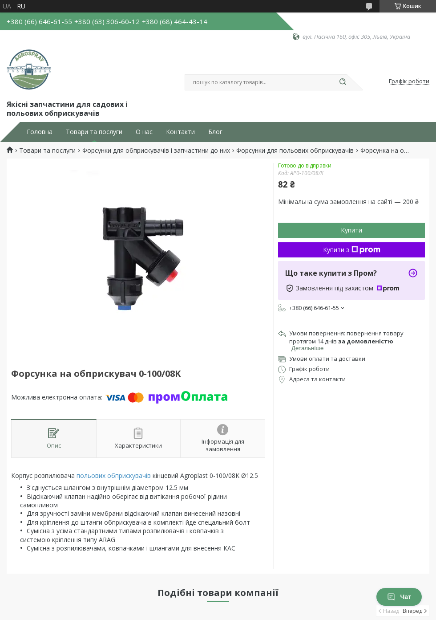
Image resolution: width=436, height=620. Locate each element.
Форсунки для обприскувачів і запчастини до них (156, 151)
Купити (351, 230)
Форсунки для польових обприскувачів (295, 151)
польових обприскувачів (114, 475)
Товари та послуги (94, 132)
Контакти (180, 132)
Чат (399, 597)
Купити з (351, 249)
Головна (39, 132)
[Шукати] (342, 82)
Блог (215, 132)
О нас (144, 132)
